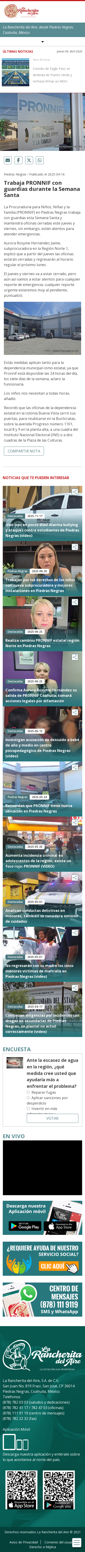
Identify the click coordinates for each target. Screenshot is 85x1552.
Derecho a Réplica (42, 1547)
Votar (52, 1118)
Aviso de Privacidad (24, 1542)
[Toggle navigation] (77, 1542)
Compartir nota (24, 451)
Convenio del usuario (59, 1542)
